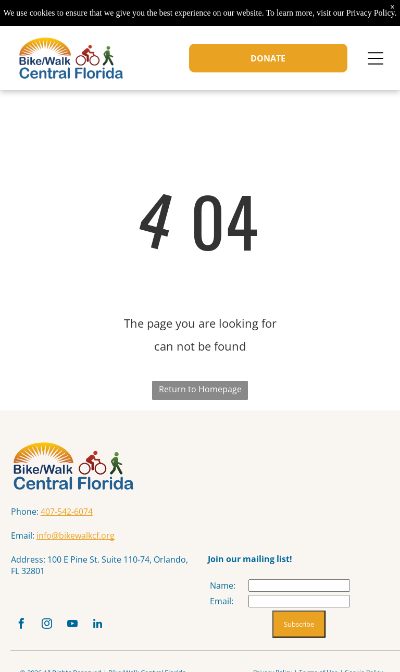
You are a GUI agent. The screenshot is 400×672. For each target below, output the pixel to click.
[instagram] (46, 625)
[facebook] (21, 625)
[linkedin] (97, 625)
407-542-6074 (67, 511)
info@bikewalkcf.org (75, 535)
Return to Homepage (200, 389)
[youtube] (72, 625)
